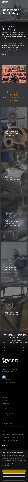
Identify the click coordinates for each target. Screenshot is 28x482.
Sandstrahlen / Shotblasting (10, 437)
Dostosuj (14, 475)
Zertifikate (5, 400)
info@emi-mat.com (12, 416)
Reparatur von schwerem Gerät (11, 440)
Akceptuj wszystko (14, 471)
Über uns (4, 397)
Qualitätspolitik (6, 403)
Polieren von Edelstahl (8, 432)
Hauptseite (5, 395)
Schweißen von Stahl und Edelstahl (12, 434)
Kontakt (4, 409)
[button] (25, 2)
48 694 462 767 (9, 413)
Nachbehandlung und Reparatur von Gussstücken (12, 428)
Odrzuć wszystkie (14, 479)
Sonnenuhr (5, 449)
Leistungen (5, 406)
